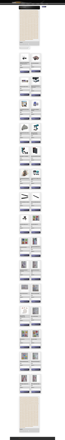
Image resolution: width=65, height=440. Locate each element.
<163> (36, 22)
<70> (31, 14)
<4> (25, 10)
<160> (31, 22)
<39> (30, 12)
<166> (22, 23)
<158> (28, 22)
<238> (22, 29)
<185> (33, 24)
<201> (20, 26)
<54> (30, 13)
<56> (32, 13)
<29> (36, 11)
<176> (37, 23)
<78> (23, 402)
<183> (30, 24)
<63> (23, 14)
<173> (33, 23)
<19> (24, 11)
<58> (35, 13)
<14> (36, 10)
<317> (33, 36)
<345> (20, 39)
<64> (24, 14)
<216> (25, 27)
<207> (30, 26)
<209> (33, 26)
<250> (22, 417)
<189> (20, 25)
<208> (31, 26)
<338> (28, 38)
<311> (23, 36)
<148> (31, 21)
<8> (28, 10)
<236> (37, 28)
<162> (34, 22)
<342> (34, 38)
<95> (25, 403)
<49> (24, 13)
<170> (28, 23)
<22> (27, 11)
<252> (25, 417)
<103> (36, 403)
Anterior (21, 10)
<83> (29, 402)
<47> (21, 13)
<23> (29, 11)
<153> (20, 22)
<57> (34, 13)
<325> (27, 37)
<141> (20, 21)
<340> (31, 38)
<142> (22, 21)
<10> (31, 10)
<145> (27, 21)
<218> (28, 27)
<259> (36, 417)
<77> (21, 402)
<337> (27, 38)
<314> (28, 36)
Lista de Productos (22, 7)
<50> (25, 13)
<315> (30, 36)
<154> (22, 22)
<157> (27, 22)
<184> (31, 24)
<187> (36, 24)
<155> (23, 22)
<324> (25, 37)
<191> (23, 25)
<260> (37, 417)
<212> (37, 26)
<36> (26, 12)
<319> (36, 36)
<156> (25, 22)
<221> (33, 27)
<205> (27, 26)
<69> (30, 14)
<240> (25, 29)
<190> (22, 25)
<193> (27, 25)
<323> (23, 37)
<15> (37, 10)
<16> (20, 11)
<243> (30, 29)
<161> (33, 22)
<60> (37, 13)
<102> (35, 403)
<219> (30, 27)
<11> (32, 10)
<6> (27, 10)
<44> (36, 12)
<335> (23, 38)
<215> (23, 27)
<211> (36, 26)
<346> (22, 39)
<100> (31, 403)
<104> (38, 403)
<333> (20, 38)
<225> (20, 28)
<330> (34, 37)
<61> (20, 14)
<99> (30, 403)
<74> (36, 14)
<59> (36, 13)
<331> (36, 37)
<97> (27, 403)
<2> (23, 10)
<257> (33, 417)
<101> (33, 403)
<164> (37, 22)
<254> (28, 417)
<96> (26, 403)
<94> (24, 403)
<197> (33, 25)
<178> (22, 24)
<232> (31, 28)
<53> (29, 13)
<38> (29, 12)
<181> (27, 24)
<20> (25, 11)
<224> (37, 27)
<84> (30, 402)
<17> (21, 11)
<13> (34, 10)
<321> (20, 37)
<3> (24, 10)
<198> (34, 25)
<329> (33, 37)
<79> (24, 402)
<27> (34, 11)
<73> (35, 14)
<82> (27, 402)
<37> (27, 12)
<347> (23, 39)
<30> (37, 11)
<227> (23, 28)
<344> (37, 38)
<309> (20, 36)
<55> (31, 13)
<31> (20, 12)
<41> (32, 12)
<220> (31, 27)
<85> (31, 402)
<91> (20, 403)
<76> (20, 402)
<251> (23, 417)
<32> (21, 12)
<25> (31, 11)
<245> (33, 29)
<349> (27, 39)
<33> (23, 12)
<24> (30, 11)
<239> (23, 29)
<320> (37, 36)
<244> (31, 29)
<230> (28, 28)
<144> (25, 21)
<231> (30, 28)
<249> (20, 417)
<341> (33, 38)
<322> (22, 37)
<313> (27, 36)
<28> (35, 11)
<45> (37, 12)
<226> (22, 28)
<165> (20, 23)
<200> (37, 25)
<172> (31, 23)
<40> (31, 12)
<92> (21, 403)
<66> (26, 14)
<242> (28, 29)
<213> (20, 27)
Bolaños (16, 2)
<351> (30, 39)
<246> (34, 29)
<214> (22, 27)
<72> (34, 14)
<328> (31, 37)
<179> (23, 24)
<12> (33, 10)
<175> (36, 23)
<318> (34, 36)
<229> (27, 28)
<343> (36, 38)
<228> (25, 28)
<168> (25, 23)
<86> (32, 402)
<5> (26, 10)
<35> (25, 12)
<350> (28, 39)
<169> (27, 23)
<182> (28, 24)
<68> (29, 14)
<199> (36, 25)
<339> (30, 38)
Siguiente (32, 39)
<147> (30, 21)
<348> (25, 39)
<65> (25, 14)
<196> (31, 25)
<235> (36, 28)
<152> (37, 21)
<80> (25, 402)
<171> (30, 23)
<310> (22, 36)
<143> (23, 21)
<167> (23, 23)
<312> (25, 36)
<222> (34, 27)
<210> (34, 26)
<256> (31, 417)
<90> (37, 402)
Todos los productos (22, 40)
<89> (36, 402)
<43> (35, 12)
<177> (20, 24)
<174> (34, 23)
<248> (37, 29)
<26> (32, 11)
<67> (27, 14)
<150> (34, 21)
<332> (37, 37)
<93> (23, 403)
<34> (24, 12)
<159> (30, 22)
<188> (37, 24)
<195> (30, 25)
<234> (34, 28)
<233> (33, 28)
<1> (22, 10)
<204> (25, 26)
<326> (28, 37)
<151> (36, 21)
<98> (29, 403)
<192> (25, 25)
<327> (30, 37)
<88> (35, 402)
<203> (23, 26)
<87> (34, 402)
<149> (33, 21)
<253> (27, 417)
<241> (27, 29)
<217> (27, 27)
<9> (29, 10)
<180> (25, 24)
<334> (22, 38)
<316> (31, 36)
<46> (20, 13)
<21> (26, 11)
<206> (28, 26)
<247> (36, 29)
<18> (23, 11)
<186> (34, 24)
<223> (36, 27)
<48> (23, 13)
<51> (26, 13)
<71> (32, 14)
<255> (30, 417)
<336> (25, 38)
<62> (21, 14)
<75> (37, 14)
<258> (34, 417)
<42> (34, 12)
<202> (22, 26)
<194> (28, 25)
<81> (26, 402)
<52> (27, 13)
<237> (20, 29)
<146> (28, 21)
